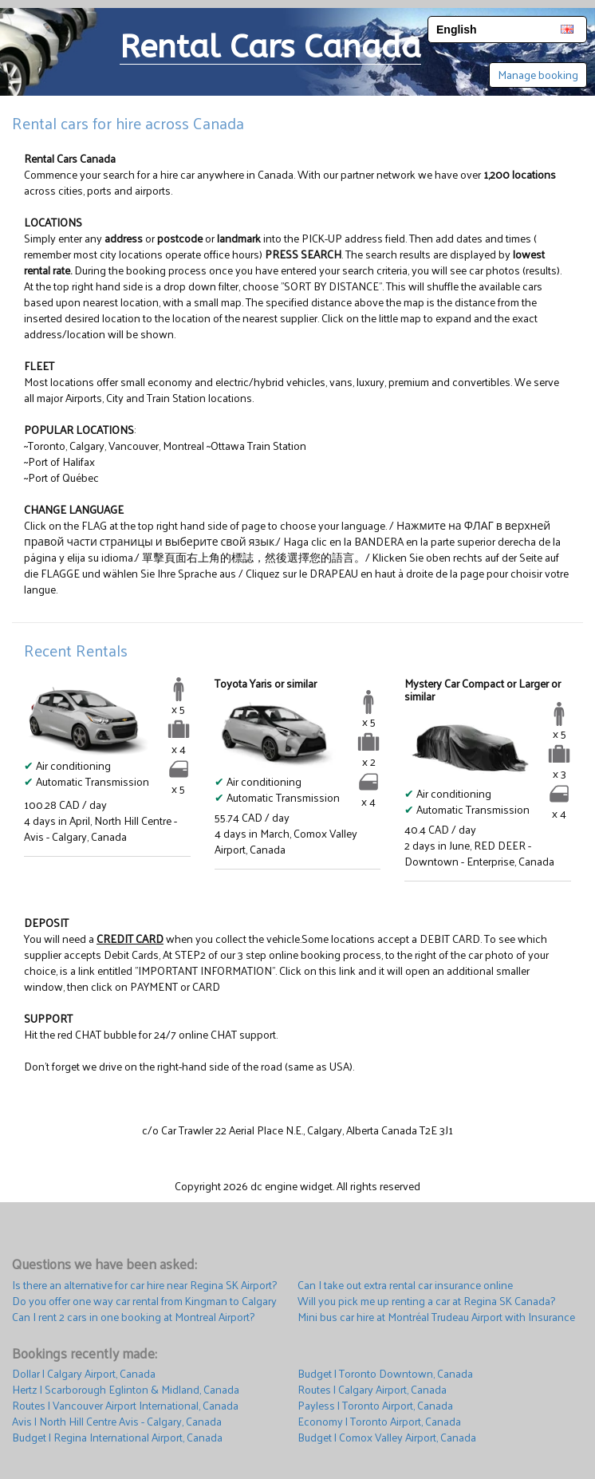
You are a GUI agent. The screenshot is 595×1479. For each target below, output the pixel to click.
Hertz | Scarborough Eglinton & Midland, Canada (125, 1390)
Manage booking (538, 75)
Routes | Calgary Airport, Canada (372, 1390)
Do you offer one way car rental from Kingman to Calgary (144, 1301)
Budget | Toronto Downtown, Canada (385, 1374)
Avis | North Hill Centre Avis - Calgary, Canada (117, 1422)
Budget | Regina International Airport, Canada (117, 1437)
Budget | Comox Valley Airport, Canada (387, 1437)
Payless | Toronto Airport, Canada (375, 1406)
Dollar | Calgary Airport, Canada (84, 1374)
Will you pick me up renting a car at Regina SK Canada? (426, 1301)
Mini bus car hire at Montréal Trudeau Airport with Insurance (436, 1317)
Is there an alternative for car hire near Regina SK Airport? (144, 1285)
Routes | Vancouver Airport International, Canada (125, 1406)
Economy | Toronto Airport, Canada (379, 1422)
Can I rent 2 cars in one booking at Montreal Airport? (133, 1317)
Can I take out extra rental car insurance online (405, 1285)
